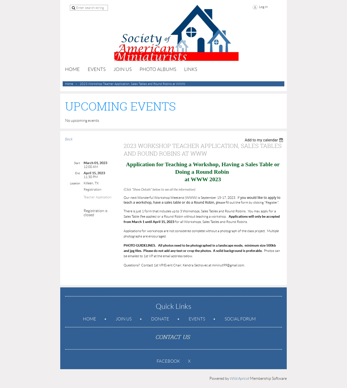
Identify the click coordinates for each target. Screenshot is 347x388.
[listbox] (264, 140)
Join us (124, 319)
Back (69, 139)
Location (75, 183)
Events (197, 319)
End (77, 173)
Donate (160, 319)
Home (69, 84)
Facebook (168, 361)
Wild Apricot (239, 378)
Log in (263, 7)
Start (77, 163)
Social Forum (240, 319)
